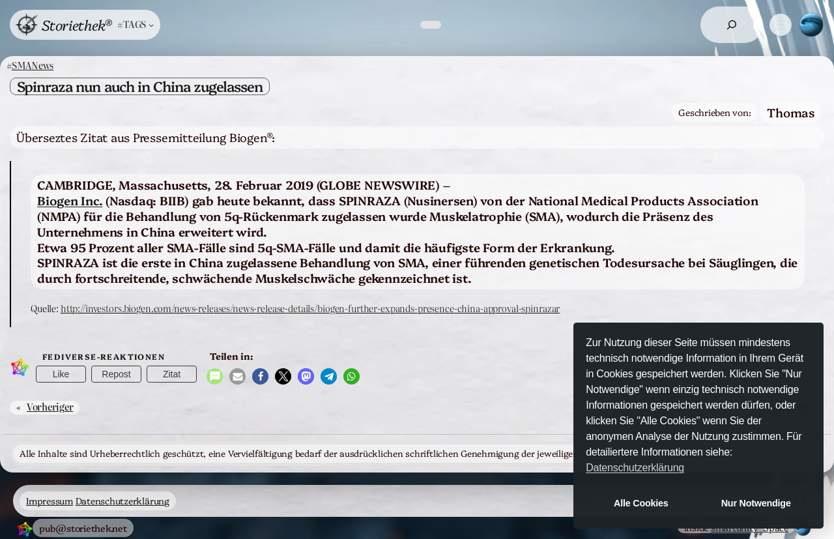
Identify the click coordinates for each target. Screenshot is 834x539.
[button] (215, 376)
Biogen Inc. (69, 200)
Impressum (49, 500)
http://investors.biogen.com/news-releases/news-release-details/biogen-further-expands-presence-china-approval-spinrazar (310, 308)
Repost (116, 374)
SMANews (32, 65)
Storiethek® (76, 24)
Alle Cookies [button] (641, 503)
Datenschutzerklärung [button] (635, 467)
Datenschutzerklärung (122, 500)
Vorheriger (50, 406)
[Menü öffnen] (780, 25)
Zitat (171, 374)
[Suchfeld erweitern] (731, 25)
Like (61, 374)
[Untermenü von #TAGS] (135, 24)
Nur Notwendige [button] (756, 503)
